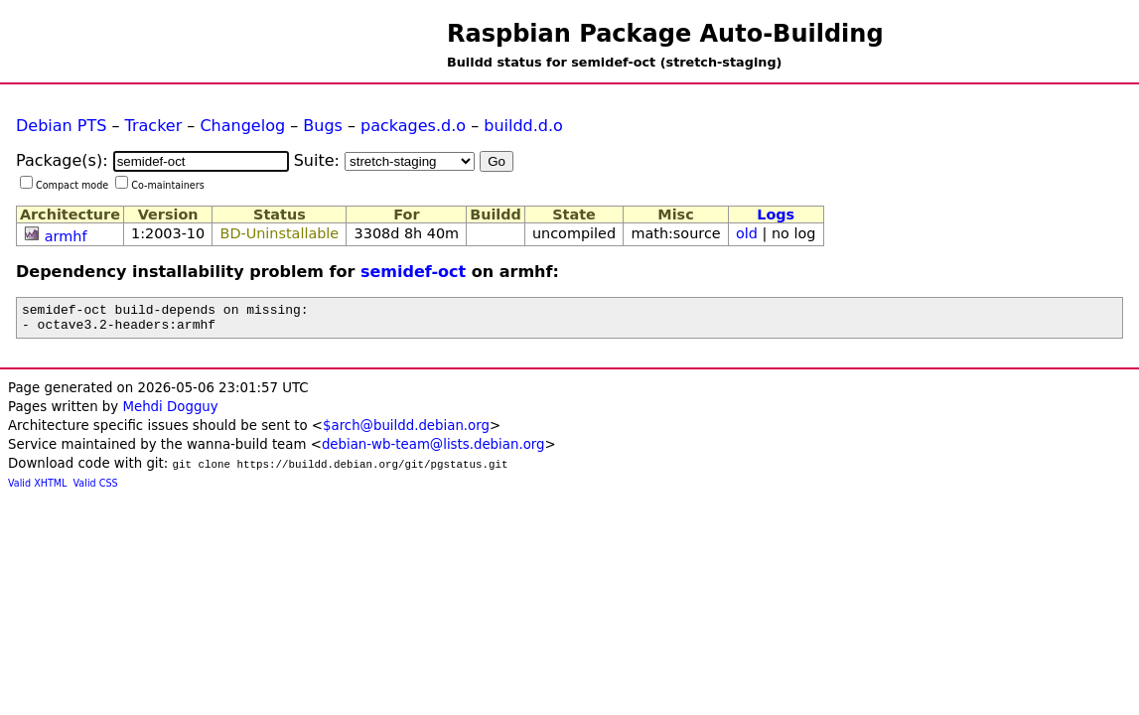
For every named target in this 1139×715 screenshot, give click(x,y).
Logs (775, 214)
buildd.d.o (523, 125)
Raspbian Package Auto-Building (665, 34)
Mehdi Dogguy (169, 412)
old (747, 233)
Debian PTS (61, 125)
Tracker (154, 125)
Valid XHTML (37, 489)
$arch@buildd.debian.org (406, 431)
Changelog (242, 125)
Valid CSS (95, 489)
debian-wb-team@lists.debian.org (433, 450)
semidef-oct (413, 271)
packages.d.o (413, 125)
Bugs (323, 125)
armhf (66, 236)
